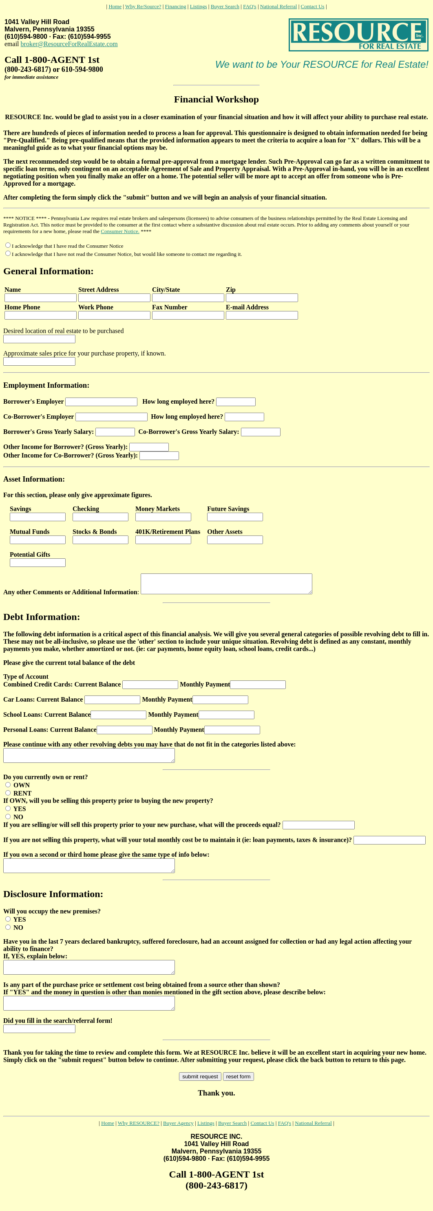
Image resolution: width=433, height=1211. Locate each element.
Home (115, 6)
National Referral (278, 6)
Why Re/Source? (143, 6)
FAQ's (249, 6)
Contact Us (312, 6)
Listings (198, 6)
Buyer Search (225, 6)
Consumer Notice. (120, 231)
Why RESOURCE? (138, 1136)
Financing (175, 6)
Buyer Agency (178, 1136)
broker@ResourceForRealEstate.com (69, 43)
